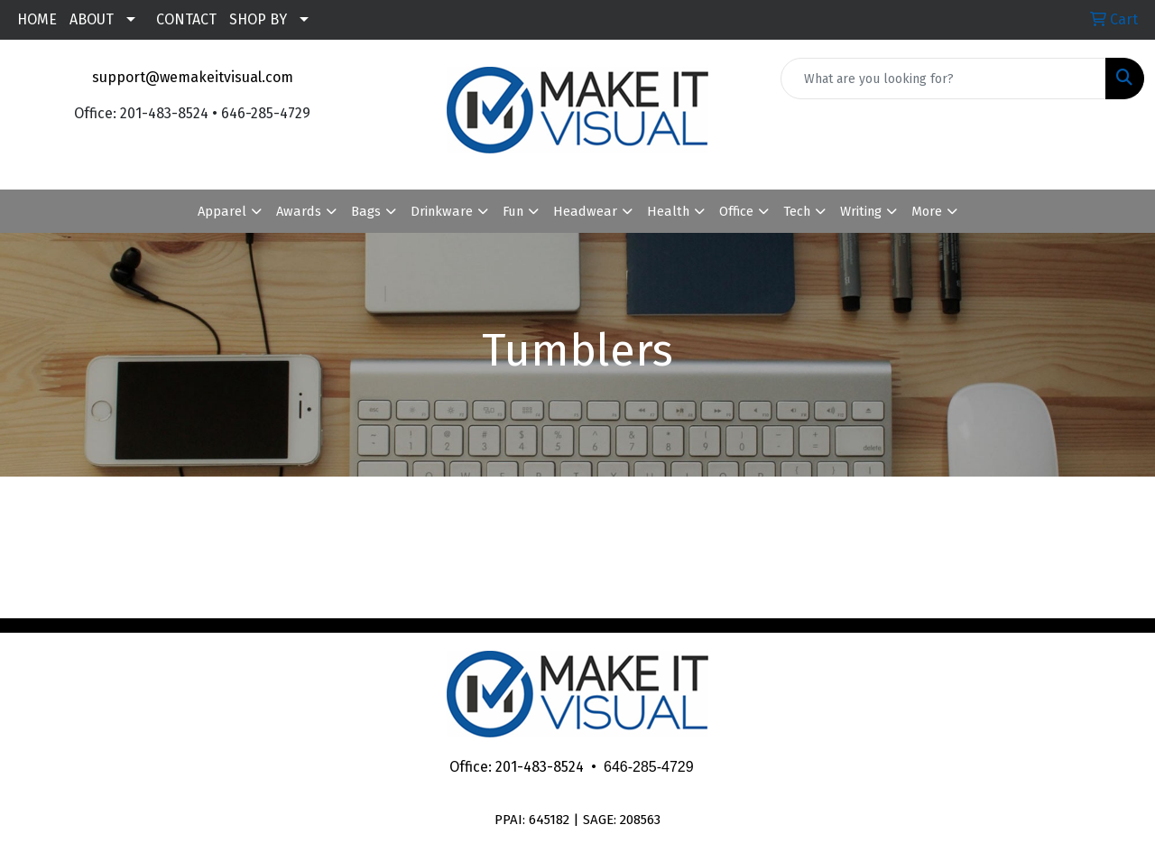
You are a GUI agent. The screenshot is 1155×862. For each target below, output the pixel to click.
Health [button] (668, 211)
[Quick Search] (943, 78)
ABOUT (91, 19)
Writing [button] (861, 211)
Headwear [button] (585, 211)
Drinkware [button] (442, 211)
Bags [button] (366, 211)
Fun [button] (513, 211)
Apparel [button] (222, 211)
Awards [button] (298, 211)
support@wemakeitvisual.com (192, 77)
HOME (37, 19)
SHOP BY (258, 19)
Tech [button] (796, 211)
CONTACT (186, 19)
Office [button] (736, 211)
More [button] (926, 211)
